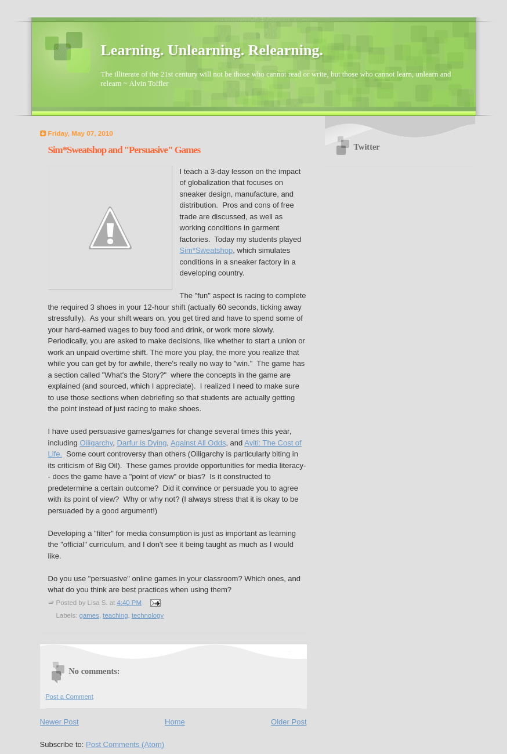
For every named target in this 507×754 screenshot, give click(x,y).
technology (148, 615)
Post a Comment (69, 696)
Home (175, 721)
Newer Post (59, 721)
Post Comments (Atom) (125, 744)
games (89, 615)
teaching (115, 615)
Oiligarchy (96, 442)
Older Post (288, 721)
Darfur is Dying (142, 442)
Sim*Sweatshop (206, 250)
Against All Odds (198, 442)
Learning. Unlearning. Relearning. (212, 50)
